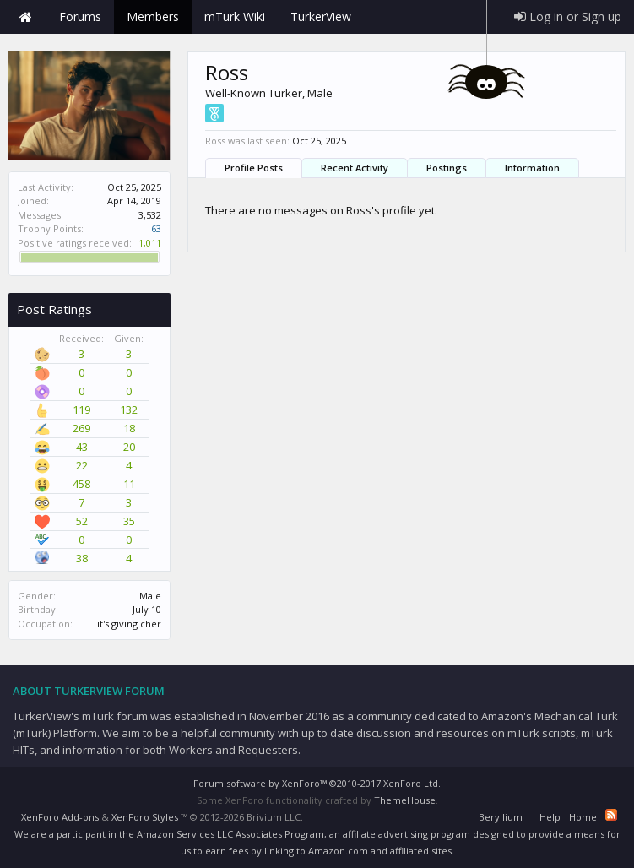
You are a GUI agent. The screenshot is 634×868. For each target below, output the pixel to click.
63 (156, 228)
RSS (611, 815)
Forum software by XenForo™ (317, 783)
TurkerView (320, 16)
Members (153, 16)
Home (25, 17)
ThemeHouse (405, 800)
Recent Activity (354, 167)
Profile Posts (254, 167)
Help (550, 817)
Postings (446, 167)
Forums (80, 16)
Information (532, 167)
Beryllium (501, 817)
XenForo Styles (144, 817)
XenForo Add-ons (60, 817)
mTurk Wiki (234, 16)
